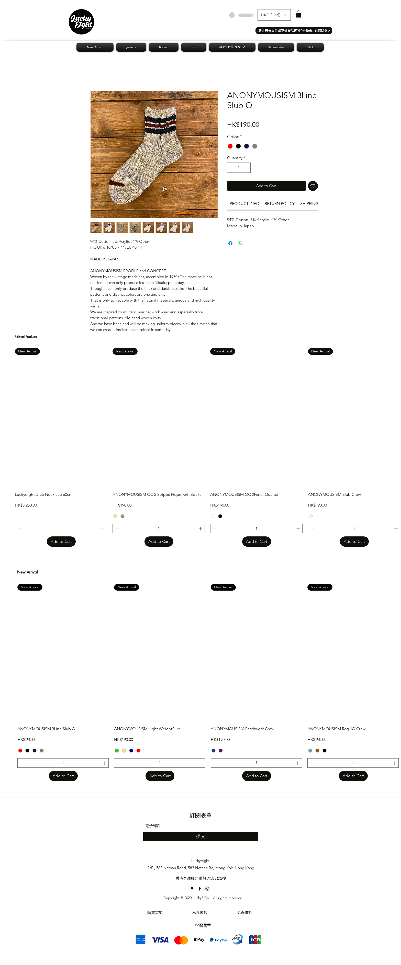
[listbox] (274, 15)
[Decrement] (231, 168)
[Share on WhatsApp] (240, 243)
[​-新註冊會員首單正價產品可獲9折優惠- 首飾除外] (293, 30)
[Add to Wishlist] (313, 186)
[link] (244, 203)
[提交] (200, 836)
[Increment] (246, 168)
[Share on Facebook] (230, 243)
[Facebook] (199, 888)
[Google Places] (192, 888)
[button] (274, 15)
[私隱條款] (200, 912)
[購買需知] (155, 912)
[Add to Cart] (61, 541)
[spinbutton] (239, 168)
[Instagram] (207, 888)
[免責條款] (244, 912)
